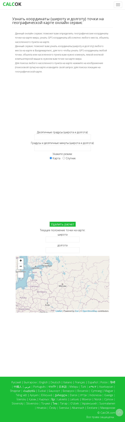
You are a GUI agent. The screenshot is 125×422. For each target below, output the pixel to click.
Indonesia (95, 395)
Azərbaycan (106, 386)
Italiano (67, 382)
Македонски (107, 408)
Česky (52, 408)
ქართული (61, 395)
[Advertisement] (62, 101)
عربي (28, 386)
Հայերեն (29, 391)
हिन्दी (112, 382)
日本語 (63, 386)
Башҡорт (54, 391)
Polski (103, 382)
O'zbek (74, 403)
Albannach (78, 408)
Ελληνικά (46, 395)
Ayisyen (34, 395)
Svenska (64, 408)
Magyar (108, 391)
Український (89, 403)
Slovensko (32, 403)
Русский (16, 382)
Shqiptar (15, 391)
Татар (63, 403)
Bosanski (82, 391)
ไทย (55, 403)
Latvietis (62, 399)
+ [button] (20, 261)
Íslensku (21, 399)
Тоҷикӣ (45, 403)
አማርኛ (92, 386)
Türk (83, 386)
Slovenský (17, 403)
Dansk (73, 395)
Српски (108, 399)
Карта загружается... (63, 284)
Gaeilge (108, 395)
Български (30, 382)
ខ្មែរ (53, 399)
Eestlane (92, 408)
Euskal (42, 391)
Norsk (97, 399)
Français (80, 382)
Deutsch (56, 382)
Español (93, 382)
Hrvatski (41, 408)
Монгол (86, 399)
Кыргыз (44, 399)
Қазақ (32, 399)
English (43, 382)
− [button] (20, 266)
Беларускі (68, 391)
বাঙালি (52, 386)
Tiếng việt (21, 395)
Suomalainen (107, 403)
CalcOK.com (107, 412)
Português (39, 386)
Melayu (74, 386)
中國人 (18, 386)
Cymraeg (96, 391)
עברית (83, 395)
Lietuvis (74, 399)
